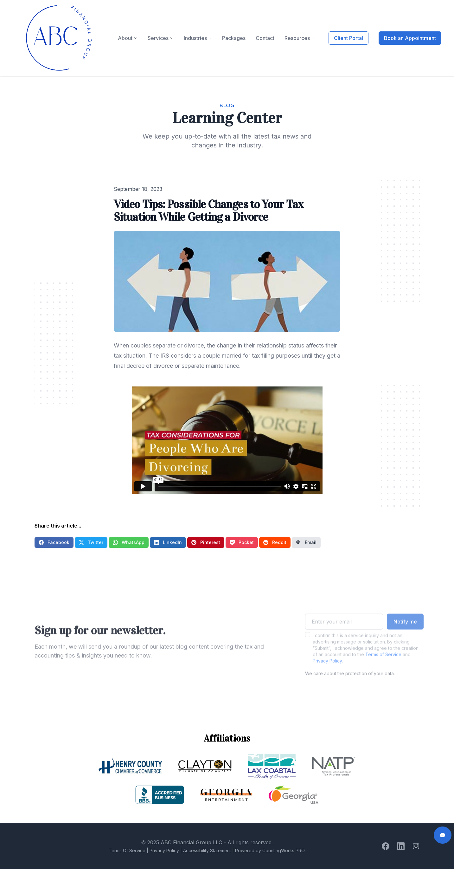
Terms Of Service (127, 850)
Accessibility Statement (207, 850)
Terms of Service (383, 663)
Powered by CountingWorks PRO (270, 850)
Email (306, 542)
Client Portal (348, 38)
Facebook (54, 542)
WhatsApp (128, 542)
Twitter (91, 542)
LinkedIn (168, 542)
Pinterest (205, 542)
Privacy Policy (327, 670)
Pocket (242, 542)
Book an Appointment (410, 38)
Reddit (274, 542)
